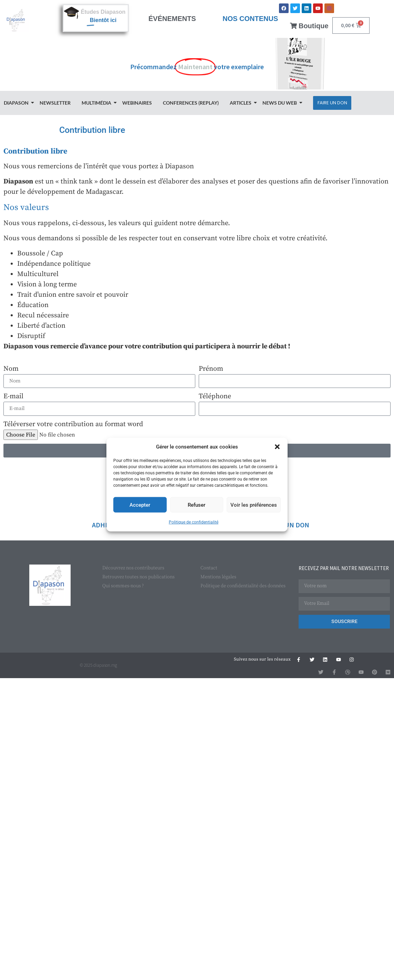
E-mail (13, 396)
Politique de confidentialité (193, 522)
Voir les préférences (253, 505)
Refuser (196, 505)
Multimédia (97, 103)
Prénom (211, 369)
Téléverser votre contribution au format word (73, 424)
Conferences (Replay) (191, 103)
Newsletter (55, 103)
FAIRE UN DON (287, 524)
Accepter (139, 505)
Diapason (17, 103)
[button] (277, 446)
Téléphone (215, 396)
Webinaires (137, 103)
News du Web (280, 103)
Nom (11, 369)
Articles (241, 103)
